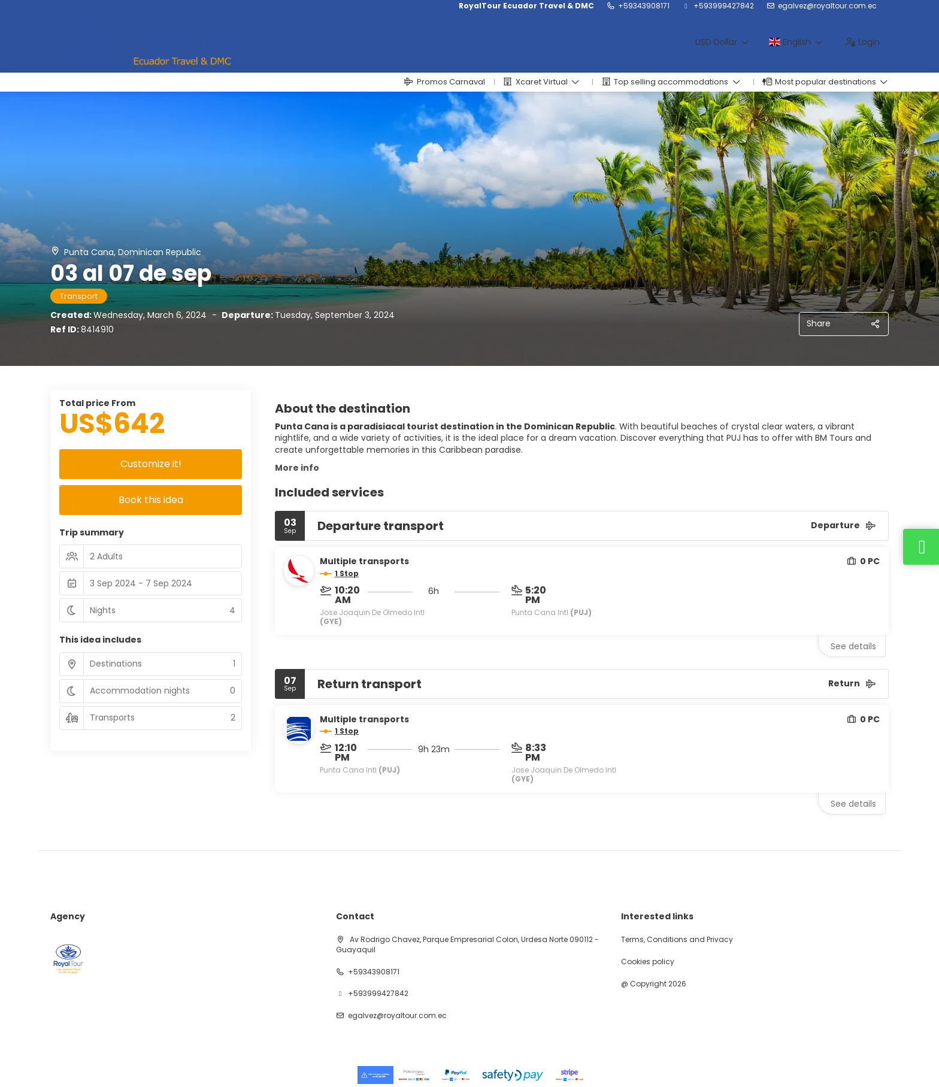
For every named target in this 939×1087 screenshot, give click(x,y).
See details (853, 646)
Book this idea (151, 500)
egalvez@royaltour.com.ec (827, 6)
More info (297, 468)
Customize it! (150, 464)
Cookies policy (647, 962)
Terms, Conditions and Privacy (677, 939)
